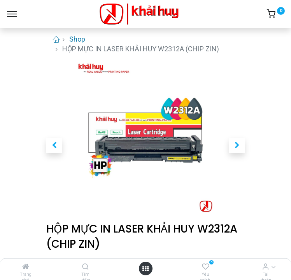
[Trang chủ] (25, 266)
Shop (77, 39)
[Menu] (12, 14)
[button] (54, 145)
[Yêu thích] (205, 266)
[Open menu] (145, 268)
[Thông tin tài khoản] (265, 266)
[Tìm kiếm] (85, 266)
